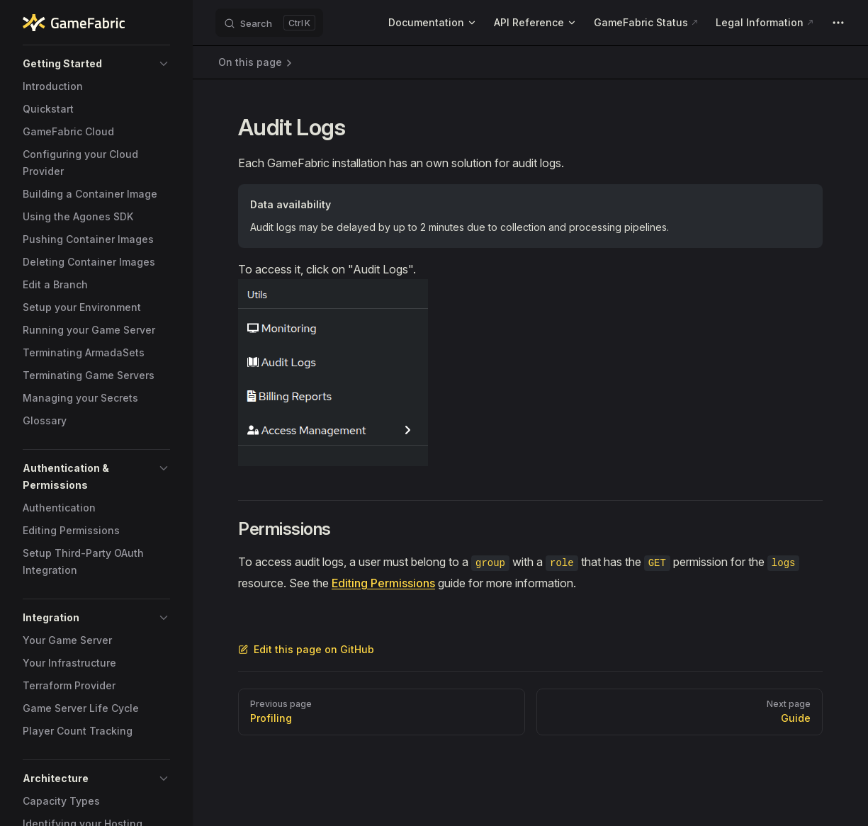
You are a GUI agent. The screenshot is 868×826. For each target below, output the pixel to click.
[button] (96, 63)
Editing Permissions (383, 583)
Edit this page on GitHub (306, 649)
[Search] (269, 23)
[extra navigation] (838, 22)
